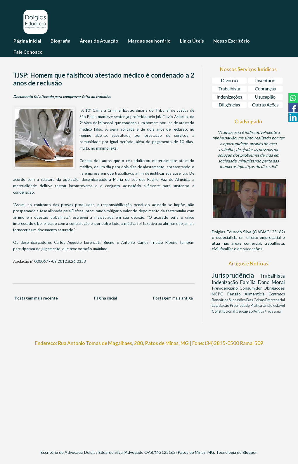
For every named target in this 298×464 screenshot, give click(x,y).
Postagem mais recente (36, 297)
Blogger (249, 452)
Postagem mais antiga (173, 297)
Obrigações (274, 288)
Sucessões (237, 300)
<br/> (149, 395)
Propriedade (240, 305)
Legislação (221, 305)
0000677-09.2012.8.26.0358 (60, 261)
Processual (273, 311)
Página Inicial (27, 40)
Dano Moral (271, 282)
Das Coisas (255, 300)
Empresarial (275, 300)
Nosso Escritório (231, 40)
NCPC (219, 293)
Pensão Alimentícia (247, 293)
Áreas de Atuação (99, 40)
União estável (274, 305)
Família (249, 282)
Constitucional (224, 311)
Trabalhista (272, 276)
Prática (257, 305)
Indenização (226, 282)
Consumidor (252, 288)
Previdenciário (226, 288)
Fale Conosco (28, 52)
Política (259, 311)
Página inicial (105, 297)
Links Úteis (192, 40)
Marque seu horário (149, 40)
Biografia (60, 40)
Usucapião (244, 311)
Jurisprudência (236, 275)
